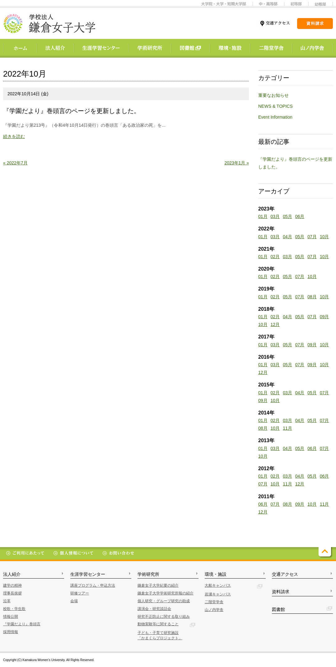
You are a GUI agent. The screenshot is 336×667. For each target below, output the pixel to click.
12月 (275, 324)
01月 (263, 216)
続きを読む (14, 136)
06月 (300, 216)
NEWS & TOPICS (275, 106)
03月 (275, 216)
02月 (275, 256)
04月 (287, 236)
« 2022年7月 (15, 162)
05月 (287, 216)
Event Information (275, 117)
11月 (287, 428)
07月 (312, 236)
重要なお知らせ (273, 95)
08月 (312, 296)
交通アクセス (285, 574)
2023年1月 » (236, 162)
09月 (324, 316)
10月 (324, 236)
